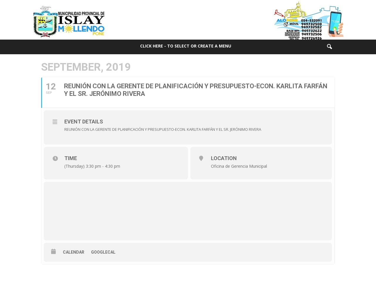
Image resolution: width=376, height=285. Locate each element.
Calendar (73, 252)
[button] (329, 46)
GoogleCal (103, 252)
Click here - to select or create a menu (185, 46)
